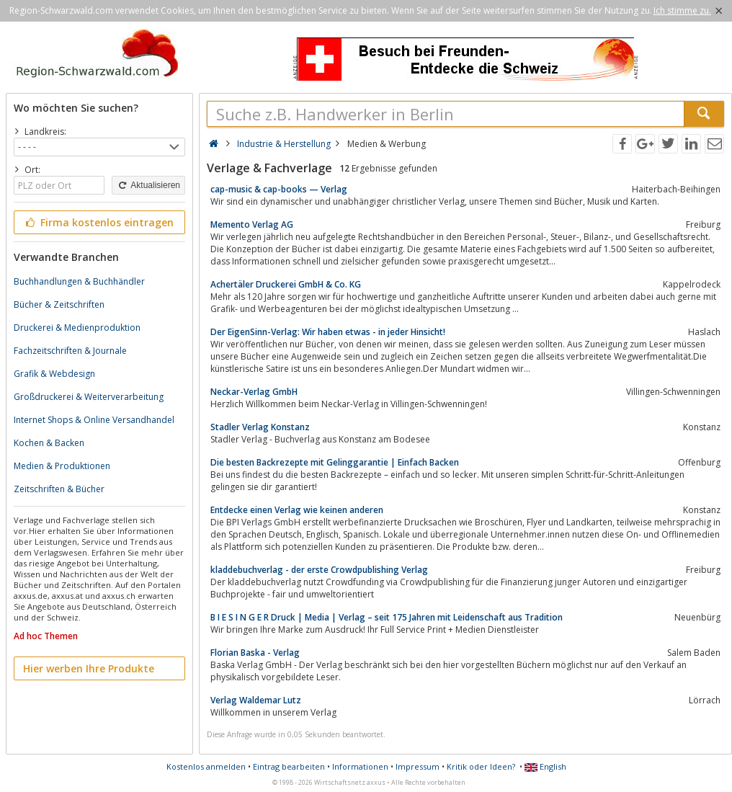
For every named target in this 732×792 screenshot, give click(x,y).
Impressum (417, 766)
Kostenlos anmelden (206, 766)
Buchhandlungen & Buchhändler (79, 281)
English (545, 766)
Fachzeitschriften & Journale (70, 350)
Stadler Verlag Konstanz (260, 427)
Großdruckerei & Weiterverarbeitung (89, 397)
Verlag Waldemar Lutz (255, 700)
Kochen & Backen (49, 443)
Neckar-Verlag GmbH (254, 392)
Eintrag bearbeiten (289, 766)
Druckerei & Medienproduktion (77, 327)
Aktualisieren (148, 185)
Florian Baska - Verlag (255, 652)
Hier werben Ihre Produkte (88, 668)
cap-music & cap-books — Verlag (278, 189)
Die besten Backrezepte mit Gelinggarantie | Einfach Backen (334, 462)
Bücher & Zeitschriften (59, 304)
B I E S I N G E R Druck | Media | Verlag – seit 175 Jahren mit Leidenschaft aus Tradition (386, 617)
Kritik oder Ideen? (481, 766)
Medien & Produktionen (62, 466)
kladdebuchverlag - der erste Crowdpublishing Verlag (319, 570)
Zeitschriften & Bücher (59, 489)
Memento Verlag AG (251, 224)
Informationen (360, 766)
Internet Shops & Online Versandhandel (94, 420)
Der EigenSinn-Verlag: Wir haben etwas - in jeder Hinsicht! (327, 332)
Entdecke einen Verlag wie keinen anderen (296, 510)
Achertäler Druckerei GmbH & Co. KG (285, 284)
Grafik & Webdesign (54, 374)
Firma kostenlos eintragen (98, 222)
